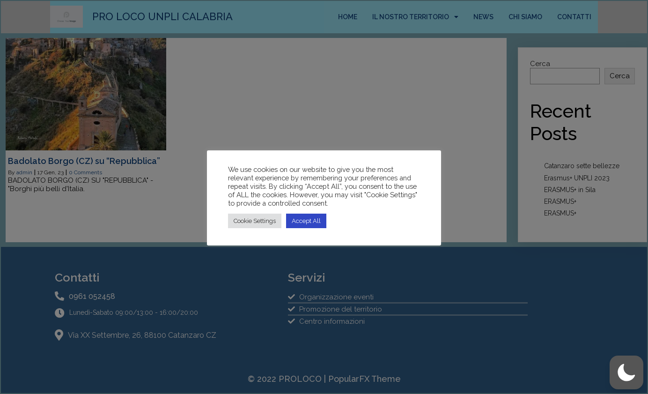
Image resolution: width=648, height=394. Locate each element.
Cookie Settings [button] (255, 220)
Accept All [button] (306, 220)
